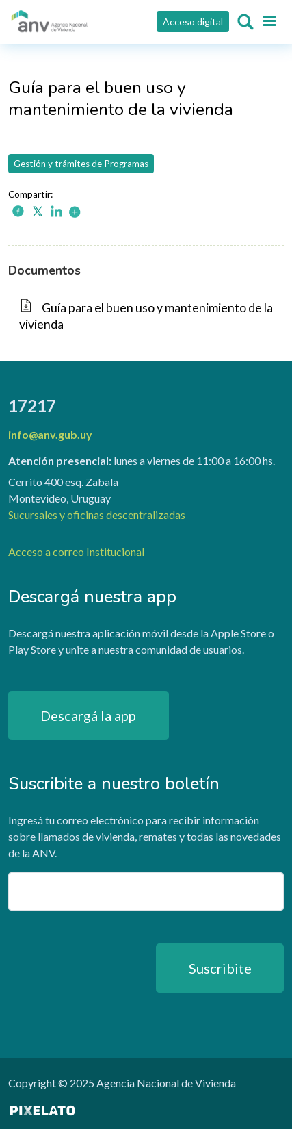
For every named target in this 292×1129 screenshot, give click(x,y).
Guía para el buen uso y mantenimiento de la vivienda (146, 316)
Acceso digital (193, 21)
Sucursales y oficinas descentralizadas (96, 514)
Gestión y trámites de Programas (81, 163)
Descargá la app (88, 715)
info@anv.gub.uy (50, 434)
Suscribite (220, 968)
